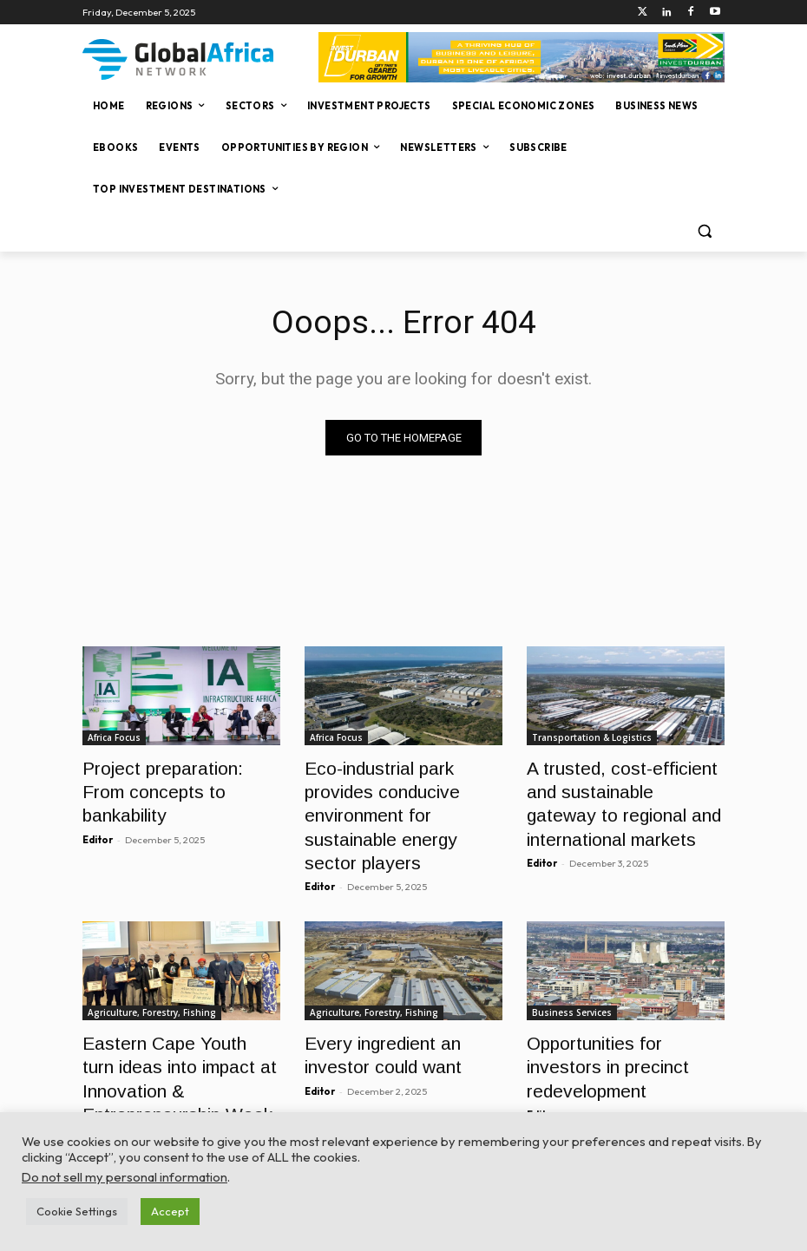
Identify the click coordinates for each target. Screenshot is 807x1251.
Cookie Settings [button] (76, 1211)
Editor (97, 807)
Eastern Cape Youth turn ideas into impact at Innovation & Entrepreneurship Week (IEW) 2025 (164, 1037)
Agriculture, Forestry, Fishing (152, 971)
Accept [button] (170, 1211)
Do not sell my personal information (124, 1177)
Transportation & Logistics (592, 737)
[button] (704, 231)
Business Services (572, 971)
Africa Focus (114, 737)
